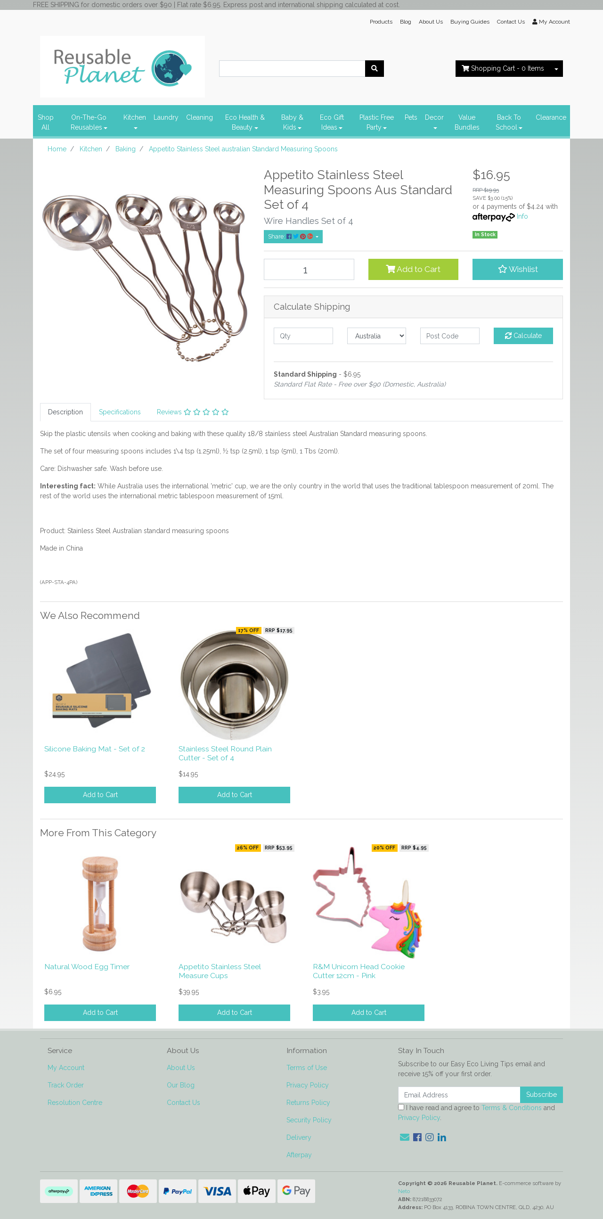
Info (522, 216)
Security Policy (309, 1120)
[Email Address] (459, 1095)
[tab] (65, 412)
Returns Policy (308, 1102)
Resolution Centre (75, 1102)
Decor (434, 117)
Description (65, 412)
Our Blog (181, 1085)
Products (381, 21)
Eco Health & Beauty (245, 122)
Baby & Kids (292, 122)
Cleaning (199, 117)
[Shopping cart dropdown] (556, 68)
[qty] (303, 336)
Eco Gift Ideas (332, 122)
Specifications (120, 412)
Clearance (551, 117)
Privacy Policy (307, 1085)
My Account (66, 1067)
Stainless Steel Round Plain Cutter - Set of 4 (225, 753)
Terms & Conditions (511, 1108)
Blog (405, 21)
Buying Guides (469, 21)
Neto (404, 1191)
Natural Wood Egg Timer (87, 966)
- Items (503, 68)
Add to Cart (413, 269)
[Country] (377, 336)
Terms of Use (306, 1067)
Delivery (298, 1137)
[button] (518, 269)
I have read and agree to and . (476, 1112)
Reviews (193, 412)
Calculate (523, 335)
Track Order (66, 1085)
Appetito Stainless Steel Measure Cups (220, 971)
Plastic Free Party (376, 122)
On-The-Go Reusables (89, 122)
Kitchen (134, 117)
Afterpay (299, 1155)
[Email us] (404, 1137)
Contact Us (511, 21)
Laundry (166, 117)
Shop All (46, 122)
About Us (431, 21)
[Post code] (450, 336)
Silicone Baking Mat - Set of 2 (94, 748)
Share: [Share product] (291, 236)
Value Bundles (467, 122)
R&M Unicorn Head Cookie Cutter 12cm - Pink (359, 971)
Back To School (508, 122)
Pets (411, 117)
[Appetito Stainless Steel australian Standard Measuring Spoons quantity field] (309, 269)
